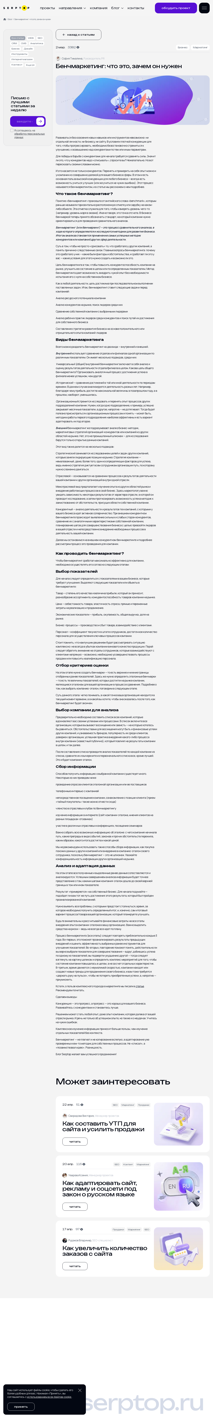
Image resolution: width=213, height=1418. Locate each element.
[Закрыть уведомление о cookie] (80, 1390)
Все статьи (17, 38)
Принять (21, 1406)
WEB (31, 38)
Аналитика (36, 43)
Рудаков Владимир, (80, 1240)
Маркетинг (200, 47)
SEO (40, 38)
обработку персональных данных (29, 135)
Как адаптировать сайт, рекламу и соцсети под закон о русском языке (99, 1189)
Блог (117, 7)
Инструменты (19, 54)
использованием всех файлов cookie (49, 1397)
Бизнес (15, 48)
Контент (128, 1164)
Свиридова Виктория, (81, 1116)
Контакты (136, 7)
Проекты (47, 7)
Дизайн (28, 48)
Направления (72, 7)
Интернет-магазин (22, 59)
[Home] (4, 19)
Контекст (16, 64)
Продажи (143, 1105)
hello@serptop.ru (103, 1402)
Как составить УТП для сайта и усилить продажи (103, 1126)
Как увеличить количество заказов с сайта (104, 1251)
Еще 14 (30, 65)
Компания (98, 7)
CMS (23, 43)
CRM (14, 43)
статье (140, 986)
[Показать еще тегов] (30, 65)
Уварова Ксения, (78, 1175)
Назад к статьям (79, 34)
